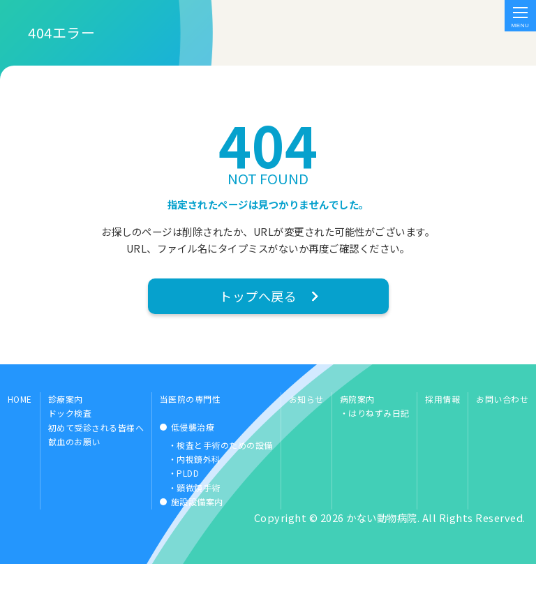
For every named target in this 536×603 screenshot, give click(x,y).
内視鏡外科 (199, 496)
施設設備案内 (197, 539)
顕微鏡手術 (199, 524)
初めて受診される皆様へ (96, 464)
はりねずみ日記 (379, 450)
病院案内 (357, 436)
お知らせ (306, 436)
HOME (20, 436)
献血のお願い (74, 479)
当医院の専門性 (190, 436)
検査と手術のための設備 (225, 482)
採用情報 (442, 436)
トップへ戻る (258, 328)
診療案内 (65, 436)
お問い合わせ (502, 436)
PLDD (188, 510)
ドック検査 (70, 450)
